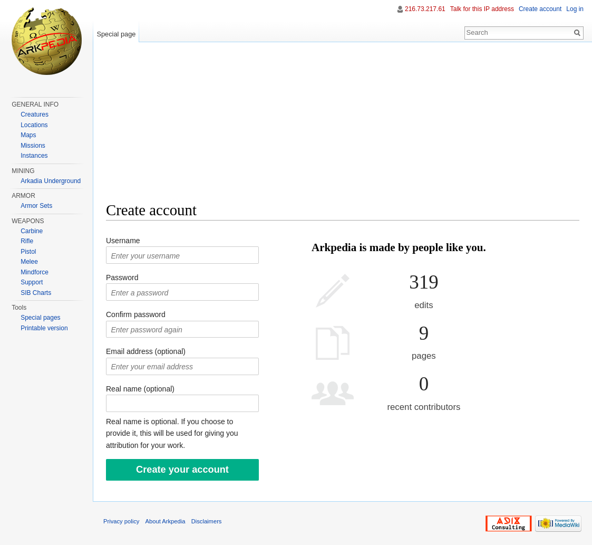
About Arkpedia (165, 521)
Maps (28, 135)
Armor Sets (36, 205)
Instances (34, 155)
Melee (29, 261)
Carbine (32, 231)
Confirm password (136, 314)
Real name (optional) (140, 389)
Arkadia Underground (51, 181)
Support (32, 282)
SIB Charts (36, 293)
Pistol (28, 251)
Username (123, 240)
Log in (575, 9)
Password (122, 277)
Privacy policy (121, 521)
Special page (115, 34)
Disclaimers (206, 521)
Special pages (40, 317)
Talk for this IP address (482, 9)
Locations (34, 125)
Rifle (27, 241)
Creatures (34, 114)
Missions (33, 145)
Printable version (44, 328)
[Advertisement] (342, 126)
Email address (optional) (146, 351)
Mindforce (34, 272)
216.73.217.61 (425, 9)
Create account (540, 9)
